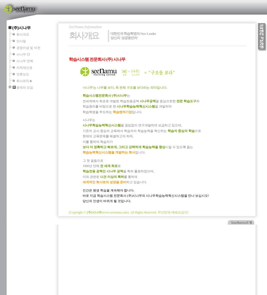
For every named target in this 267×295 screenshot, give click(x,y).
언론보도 (22, 74)
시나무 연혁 (24, 61)
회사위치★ (24, 81)
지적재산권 (24, 68)
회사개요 (22, 34)
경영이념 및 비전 (28, 48)
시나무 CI (23, 54)
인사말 (21, 41)
